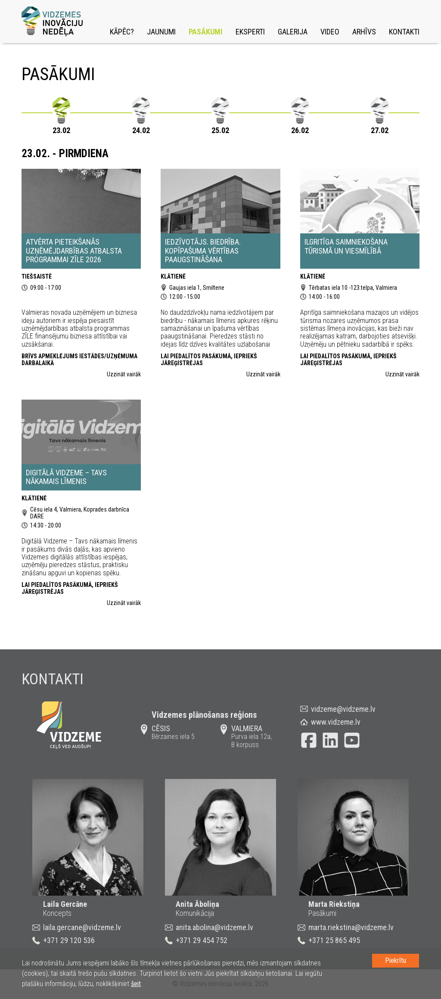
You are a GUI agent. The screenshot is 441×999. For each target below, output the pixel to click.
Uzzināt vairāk (124, 374)
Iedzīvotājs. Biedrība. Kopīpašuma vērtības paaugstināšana (203, 250)
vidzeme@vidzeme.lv (343, 709)
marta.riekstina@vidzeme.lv (351, 927)
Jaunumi (161, 31)
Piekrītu (395, 960)
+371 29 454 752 (201, 940)
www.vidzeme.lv (335, 721)
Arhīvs (364, 31)
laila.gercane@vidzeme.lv (82, 927)
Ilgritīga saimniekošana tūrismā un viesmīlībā (346, 246)
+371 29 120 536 (69, 940)
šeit (136, 984)
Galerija (292, 31)
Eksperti (250, 31)
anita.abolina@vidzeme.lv (214, 927)
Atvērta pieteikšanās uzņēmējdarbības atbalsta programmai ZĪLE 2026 (74, 250)
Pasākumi (206, 31)
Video (329, 31)
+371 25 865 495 (334, 940)
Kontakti (404, 31)
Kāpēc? (122, 31)
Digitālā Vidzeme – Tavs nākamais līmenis (66, 477)
